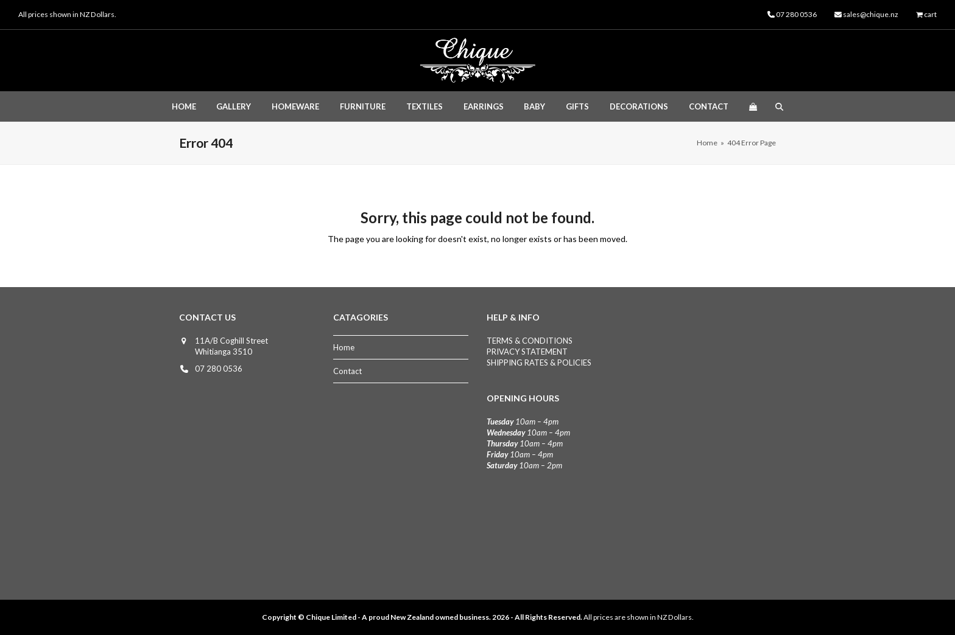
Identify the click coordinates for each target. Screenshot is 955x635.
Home (343, 347)
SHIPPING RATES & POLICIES (539, 362)
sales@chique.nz (870, 14)
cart (930, 14)
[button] (752, 106)
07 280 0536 (218, 368)
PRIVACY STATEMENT (527, 351)
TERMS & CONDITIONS (530, 340)
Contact (347, 371)
